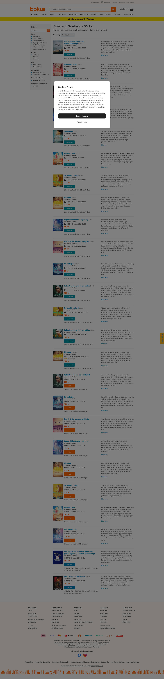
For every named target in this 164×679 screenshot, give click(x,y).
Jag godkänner (82, 116)
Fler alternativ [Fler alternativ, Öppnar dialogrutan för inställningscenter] (82, 122)
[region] (82, 104)
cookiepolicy (79, 109)
